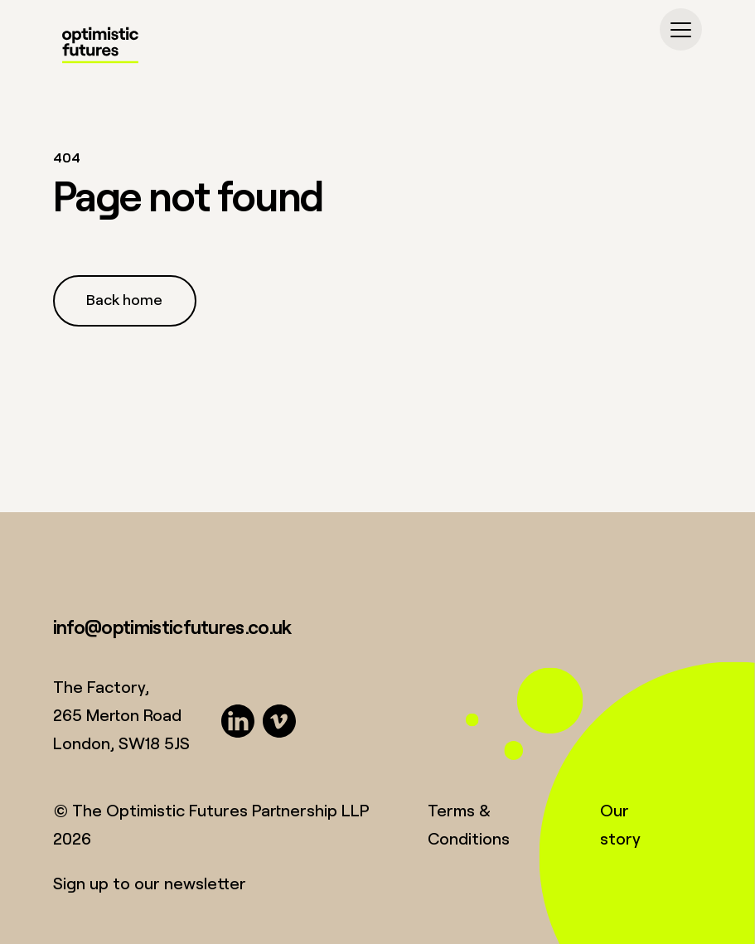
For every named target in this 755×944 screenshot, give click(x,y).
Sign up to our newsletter (149, 883)
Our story (620, 824)
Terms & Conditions (469, 824)
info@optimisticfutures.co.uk (172, 626)
